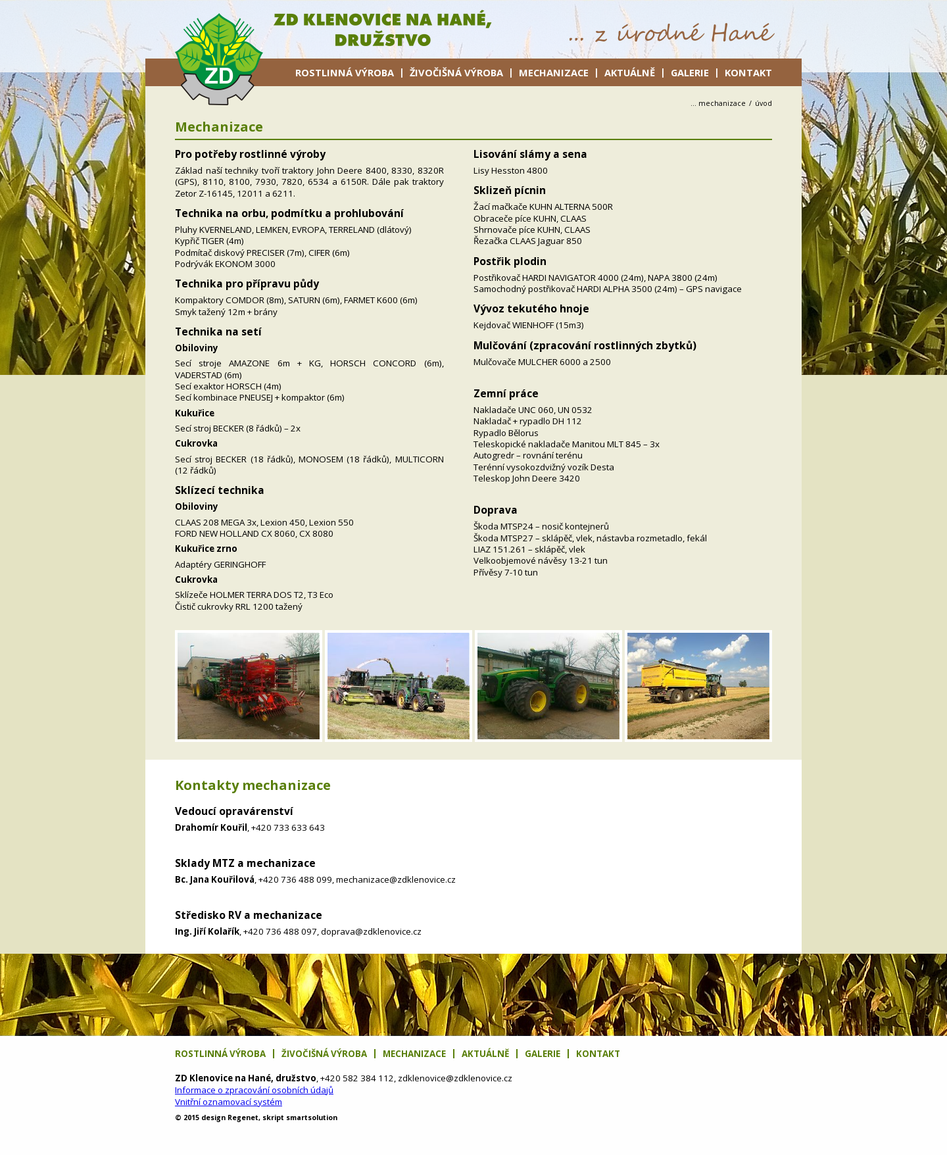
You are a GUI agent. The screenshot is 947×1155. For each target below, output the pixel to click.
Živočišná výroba (456, 72)
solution (311, 1117)
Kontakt (748, 72)
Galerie (690, 72)
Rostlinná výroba (344, 72)
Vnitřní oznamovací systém (228, 1102)
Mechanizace (554, 72)
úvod (763, 103)
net (243, 1117)
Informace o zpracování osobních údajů (254, 1090)
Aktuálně (629, 72)
